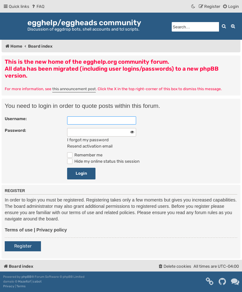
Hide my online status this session (103, 161)
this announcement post (74, 89)
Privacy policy (52, 229)
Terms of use (19, 229)
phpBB (26, 277)
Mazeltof (24, 281)
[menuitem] (37, 6)
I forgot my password (88, 139)
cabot (37, 281)
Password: (15, 130)
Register (23, 246)
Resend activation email (89, 146)
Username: (16, 118)
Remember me (84, 155)
